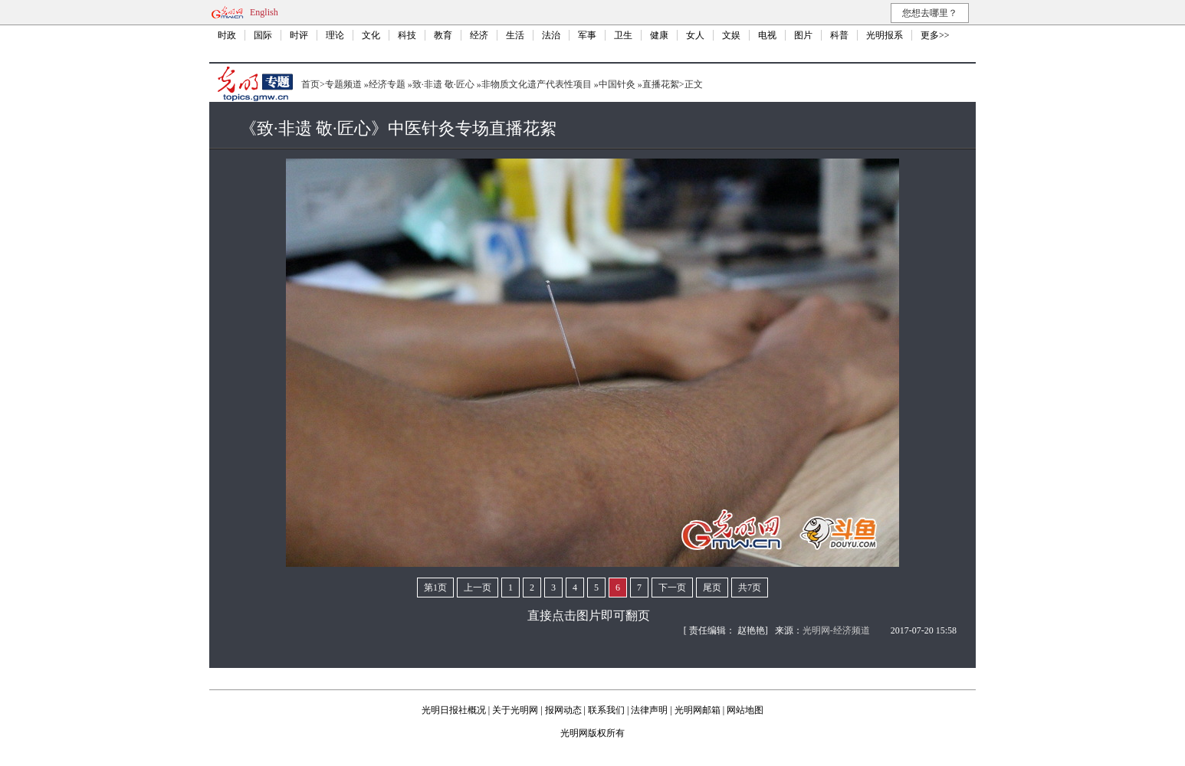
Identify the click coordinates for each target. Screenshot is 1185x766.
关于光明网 (515, 710)
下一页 (672, 587)
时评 (299, 35)
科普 (839, 35)
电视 (767, 35)
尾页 (712, 587)
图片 (803, 35)
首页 (310, 84)
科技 (407, 35)
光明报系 (884, 35)
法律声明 (649, 710)
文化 (371, 35)
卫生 (623, 35)
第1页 (435, 587)
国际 (263, 35)
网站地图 (745, 710)
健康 (659, 35)
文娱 (731, 35)
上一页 (477, 587)
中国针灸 (617, 84)
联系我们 (606, 710)
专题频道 (343, 84)
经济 (479, 35)
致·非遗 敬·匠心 (443, 84)
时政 (227, 35)
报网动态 (563, 710)
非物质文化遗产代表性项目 (536, 84)
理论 (335, 35)
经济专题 (387, 84)
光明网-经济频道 (836, 630)
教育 (443, 35)
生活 (515, 35)
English (264, 12)
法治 (551, 35)
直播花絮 (660, 84)
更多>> (935, 35)
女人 (695, 35)
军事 (587, 35)
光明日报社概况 (454, 710)
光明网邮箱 (698, 710)
